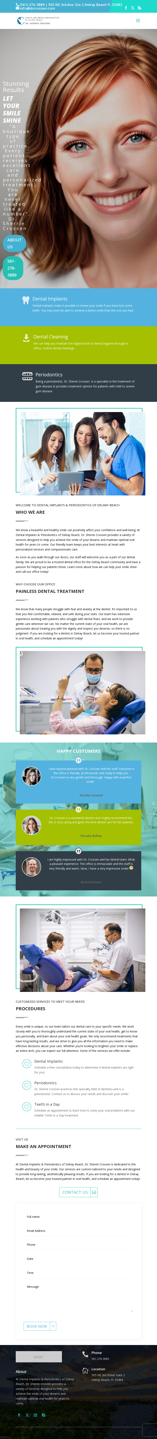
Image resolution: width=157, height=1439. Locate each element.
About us (14, 243)
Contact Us (75, 1192)
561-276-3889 (11, 268)
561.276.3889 (100, 1359)
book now (37, 1326)
